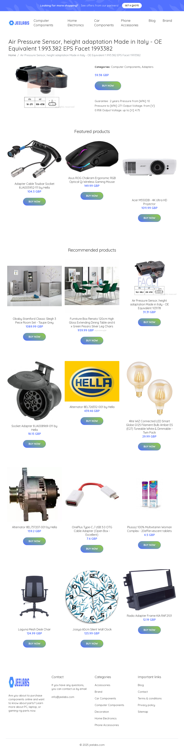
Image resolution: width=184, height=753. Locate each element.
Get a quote (132, 5)
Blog (152, 21)
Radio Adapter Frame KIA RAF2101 (149, 617)
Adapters (147, 68)
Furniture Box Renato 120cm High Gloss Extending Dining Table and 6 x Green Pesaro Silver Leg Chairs (92, 324)
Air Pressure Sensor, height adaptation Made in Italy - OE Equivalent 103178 (149, 306)
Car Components (104, 23)
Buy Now (108, 87)
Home (12, 57)
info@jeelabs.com (63, 699)
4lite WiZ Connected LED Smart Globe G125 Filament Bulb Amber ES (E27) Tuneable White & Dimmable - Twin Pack (149, 428)
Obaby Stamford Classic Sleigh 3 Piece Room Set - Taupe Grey (34, 322)
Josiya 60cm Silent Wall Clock (92, 631)
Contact (143, 693)
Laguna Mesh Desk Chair (34, 631)
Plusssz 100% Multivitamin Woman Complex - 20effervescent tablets (149, 531)
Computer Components (43, 23)
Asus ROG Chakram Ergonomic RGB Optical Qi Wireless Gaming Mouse (92, 181)
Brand (167, 21)
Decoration (102, 713)
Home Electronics (76, 23)
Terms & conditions (150, 700)
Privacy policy (146, 707)
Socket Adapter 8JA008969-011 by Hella (34, 429)
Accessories (102, 687)
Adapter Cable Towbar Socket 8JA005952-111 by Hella (34, 187)
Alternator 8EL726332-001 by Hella (92, 409)
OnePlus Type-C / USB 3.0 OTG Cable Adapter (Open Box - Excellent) (92, 532)
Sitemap (143, 713)
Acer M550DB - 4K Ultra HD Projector (149, 204)
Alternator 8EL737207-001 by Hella (34, 529)
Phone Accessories (129, 23)
